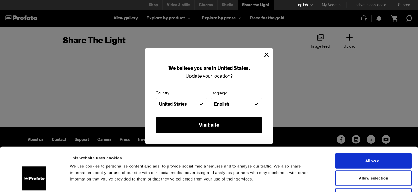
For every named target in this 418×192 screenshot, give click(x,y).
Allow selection (373, 144)
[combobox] (181, 104)
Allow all (373, 126)
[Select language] (304, 5)
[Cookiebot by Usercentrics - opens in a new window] (34, 182)
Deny (373, 161)
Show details (279, 181)
